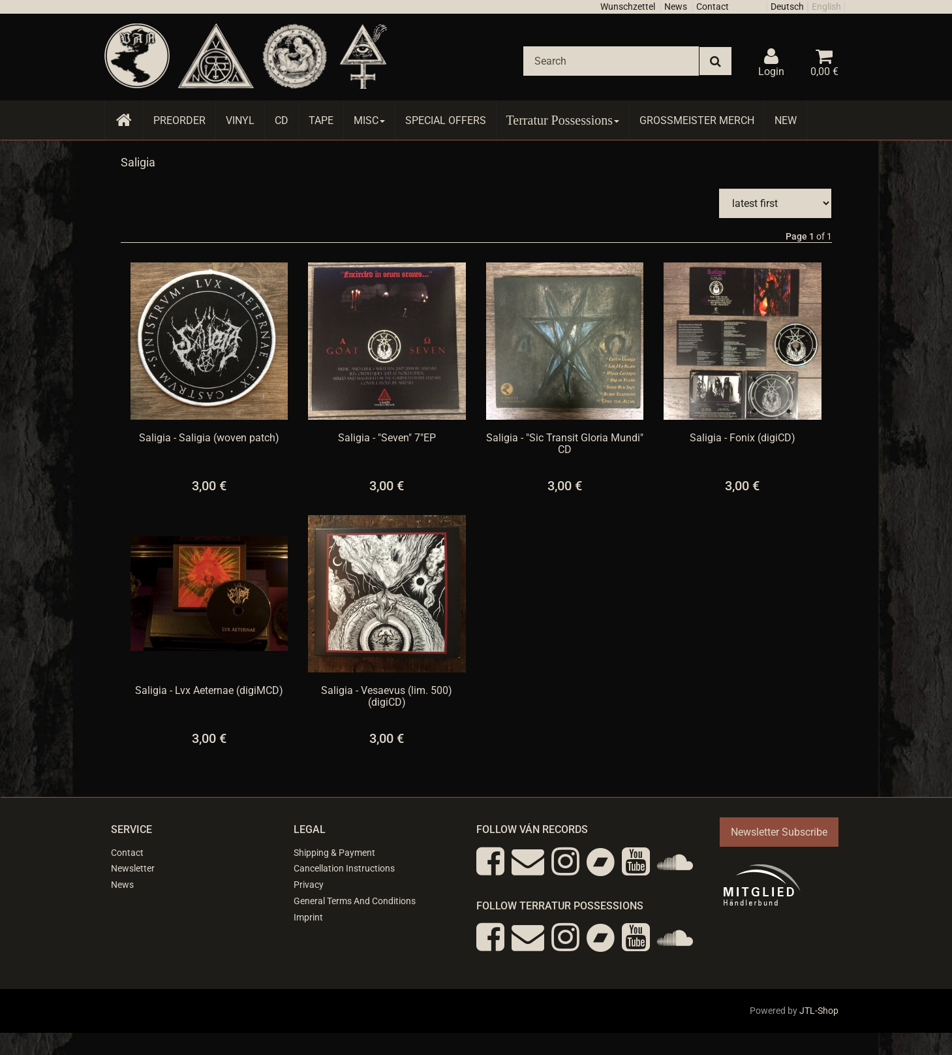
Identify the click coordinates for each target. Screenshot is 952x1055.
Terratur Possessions (563, 120)
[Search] (611, 61)
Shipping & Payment (334, 852)
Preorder (179, 120)
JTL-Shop (818, 1010)
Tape (321, 120)
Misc (369, 120)
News (675, 6)
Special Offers (445, 120)
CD (281, 120)
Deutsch (787, 6)
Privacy (309, 884)
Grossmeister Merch (696, 120)
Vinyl (240, 120)
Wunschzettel (627, 6)
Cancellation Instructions (344, 868)
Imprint (308, 917)
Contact (712, 6)
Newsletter (133, 868)
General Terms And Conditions (355, 901)
